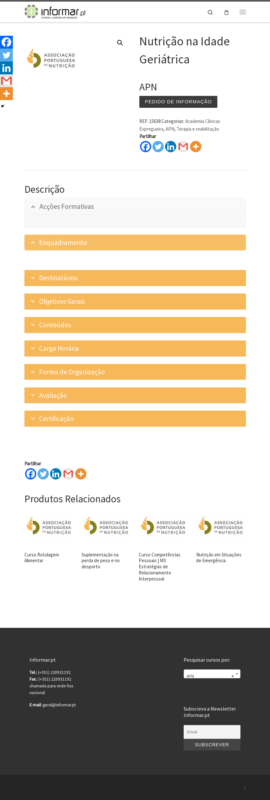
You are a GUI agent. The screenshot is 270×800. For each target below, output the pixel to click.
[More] (80, 473)
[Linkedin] (55, 473)
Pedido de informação (178, 101)
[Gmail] (68, 473)
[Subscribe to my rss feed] (245, 788)
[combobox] (212, 673)
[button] (120, 43)
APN (170, 129)
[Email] (212, 732)
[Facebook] (30, 473)
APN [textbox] (210, 676)
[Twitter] (43, 473)
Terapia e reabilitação (198, 129)
